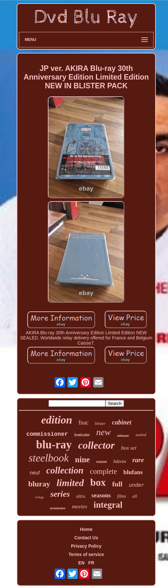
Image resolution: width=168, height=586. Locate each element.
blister (100, 423)
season (101, 461)
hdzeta (119, 461)
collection (65, 470)
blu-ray (54, 444)
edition (56, 420)
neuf (35, 472)
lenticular (82, 435)
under (136, 485)
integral (107, 505)
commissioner (47, 434)
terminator (58, 508)
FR (91, 562)
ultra (80, 496)
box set (129, 448)
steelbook (49, 458)
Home (86, 529)
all (134, 496)
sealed (141, 434)
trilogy (39, 497)
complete (103, 471)
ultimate (123, 435)
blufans (133, 472)
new (103, 432)
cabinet (121, 422)
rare (138, 460)
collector (96, 445)
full (117, 484)
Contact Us (86, 537)
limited (70, 482)
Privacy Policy (86, 546)
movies (79, 506)
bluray (39, 484)
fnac (84, 422)
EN (81, 562)
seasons (101, 495)
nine (82, 459)
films (121, 496)
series (60, 494)
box (98, 482)
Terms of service (86, 554)
